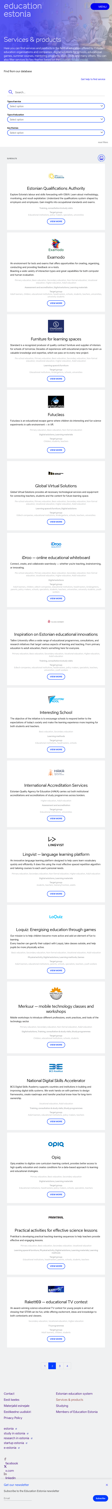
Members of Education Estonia (77, 1411)
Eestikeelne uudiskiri (17, 1411)
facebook (11, 1463)
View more (56, 303)
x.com (9, 1470)
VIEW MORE (56, 221)
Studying (62, 1405)
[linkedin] (5, 1473)
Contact (9, 1393)
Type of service (14, 101)
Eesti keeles (11, 1399)
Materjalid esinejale (16, 1405)
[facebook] (5, 1459)
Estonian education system (74, 1393)
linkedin (10, 1478)
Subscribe (100, 1498)
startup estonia (14, 1443)
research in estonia (16, 1438)
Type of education (15, 115)
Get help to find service (93, 79)
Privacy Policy (13, 1418)
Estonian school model (74, 59)
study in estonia (14, 1433)
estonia (9, 1428)
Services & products (69, 1399)
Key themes (12, 128)
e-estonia (10, 1447)
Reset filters (103, 142)
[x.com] (5, 1466)
